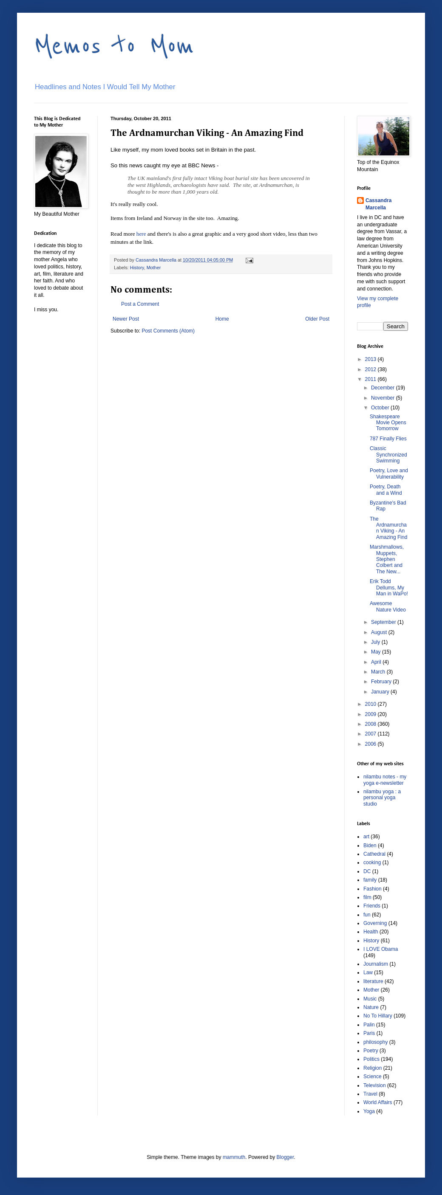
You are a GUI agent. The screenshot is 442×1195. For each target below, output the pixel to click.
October (381, 408)
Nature (371, 1007)
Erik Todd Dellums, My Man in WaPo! (389, 587)
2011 (371, 379)
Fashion (372, 889)
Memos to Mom (114, 45)
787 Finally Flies (388, 439)
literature (373, 981)
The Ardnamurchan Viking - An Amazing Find (388, 528)
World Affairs (377, 1102)
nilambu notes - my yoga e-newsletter (384, 780)
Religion (372, 1068)
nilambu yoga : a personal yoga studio (382, 798)
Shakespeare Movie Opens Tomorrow (388, 423)
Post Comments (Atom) (168, 331)
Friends (371, 906)
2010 (371, 704)
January (381, 692)
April (376, 662)
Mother (154, 267)
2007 (371, 734)
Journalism (375, 964)
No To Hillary (377, 1016)
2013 (371, 359)
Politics (371, 1059)
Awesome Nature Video (388, 606)
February (382, 682)
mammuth (234, 1157)
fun (367, 915)
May (376, 652)
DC (367, 871)
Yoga (369, 1111)
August (379, 632)
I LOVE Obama (380, 949)
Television (374, 1085)
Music (370, 999)
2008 (371, 724)
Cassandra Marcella (378, 204)
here (141, 234)
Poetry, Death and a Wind (386, 490)
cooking (372, 862)
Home (222, 319)
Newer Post (126, 319)
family (370, 880)
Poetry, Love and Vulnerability (389, 473)
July (376, 642)
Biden (370, 845)
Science (372, 1076)
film (367, 897)
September (384, 622)
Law (368, 972)
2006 (371, 744)
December (383, 388)
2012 (371, 369)
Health (370, 932)
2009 (371, 714)
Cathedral (374, 854)
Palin (369, 1025)
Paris (369, 1033)
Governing (375, 923)
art (366, 837)
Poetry (370, 1051)
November (383, 398)
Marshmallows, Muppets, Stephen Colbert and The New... (387, 559)
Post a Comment (140, 304)
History (137, 267)
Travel (370, 1094)
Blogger (285, 1157)
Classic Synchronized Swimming (388, 454)
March (379, 672)
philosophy (375, 1042)
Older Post (317, 319)
